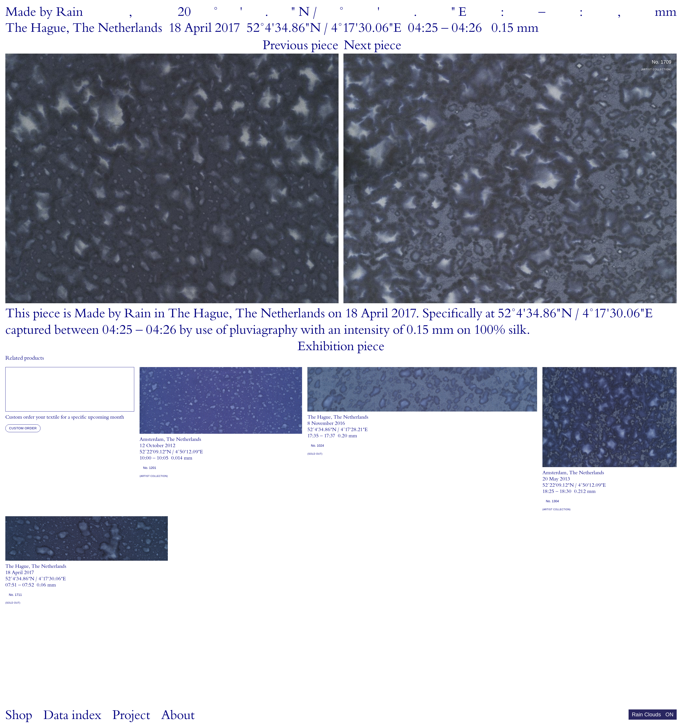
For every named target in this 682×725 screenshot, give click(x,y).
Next (372, 45)
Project (131, 715)
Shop (18, 715)
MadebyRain (44, 12)
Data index (72, 715)
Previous (300, 45)
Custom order (23, 428)
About (178, 715)
